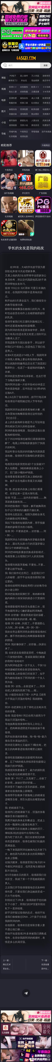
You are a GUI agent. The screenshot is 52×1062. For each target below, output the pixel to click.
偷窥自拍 (13, 109)
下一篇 (45, 965)
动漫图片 (46, 109)
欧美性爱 (46, 98)
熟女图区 (35, 114)
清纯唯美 (24, 114)
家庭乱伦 (24, 120)
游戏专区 (46, 75)
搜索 (46, 65)
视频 (3, 88)
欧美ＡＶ (35, 87)
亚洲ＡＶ (13, 87)
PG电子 (13, 75)
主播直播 (35, 91)
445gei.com (26, 58)
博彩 (3, 77)
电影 (3, 100)
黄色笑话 (35, 125)
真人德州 (24, 75)
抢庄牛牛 (46, 80)
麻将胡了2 (12, 80)
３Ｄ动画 (46, 87)
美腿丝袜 (13, 114)
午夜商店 (24, 131)
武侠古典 (46, 120)
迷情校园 (13, 125)
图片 (3, 111)
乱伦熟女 (35, 102)
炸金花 (24, 80)
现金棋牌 (35, 80)
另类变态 (46, 102)
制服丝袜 (13, 102)
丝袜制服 (24, 91)
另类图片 (46, 114)
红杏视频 (13, 136)
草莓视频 (35, 131)
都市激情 (13, 120)
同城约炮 (13, 131)
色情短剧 (24, 136)
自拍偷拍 (24, 87)
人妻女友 (35, 120)
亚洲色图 (24, 109)
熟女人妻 (13, 91)
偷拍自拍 (24, 98)
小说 (3, 122)
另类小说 (24, 125)
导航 (3, 133)
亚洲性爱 (13, 98)
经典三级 (24, 102)
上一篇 (7, 965)
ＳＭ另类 (46, 91)
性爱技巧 (46, 125)
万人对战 (35, 75)
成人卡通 (35, 98)
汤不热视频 (46, 131)
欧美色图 (35, 109)
